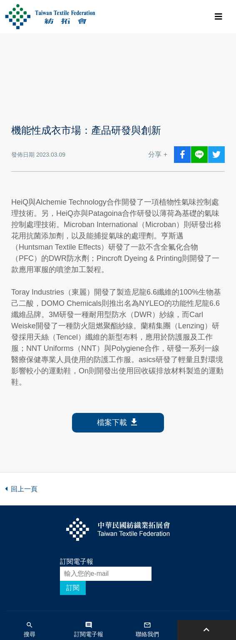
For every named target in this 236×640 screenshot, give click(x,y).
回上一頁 (21, 488)
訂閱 (72, 587)
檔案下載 (118, 422)
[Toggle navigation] (218, 16)
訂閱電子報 (76, 561)
